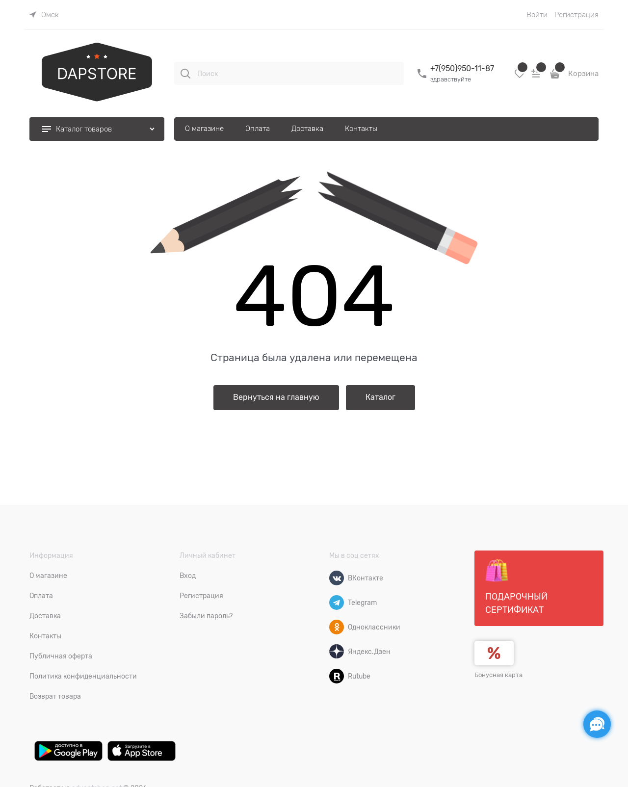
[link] (44, 15)
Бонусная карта (498, 675)
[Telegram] (336, 602)
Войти (537, 15)
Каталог (380, 397)
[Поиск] (185, 73)
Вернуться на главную (276, 397)
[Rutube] (336, 676)
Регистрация (576, 15)
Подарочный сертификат (516, 587)
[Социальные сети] (597, 724)
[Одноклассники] (336, 627)
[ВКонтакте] (336, 578)
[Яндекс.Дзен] (336, 651)
